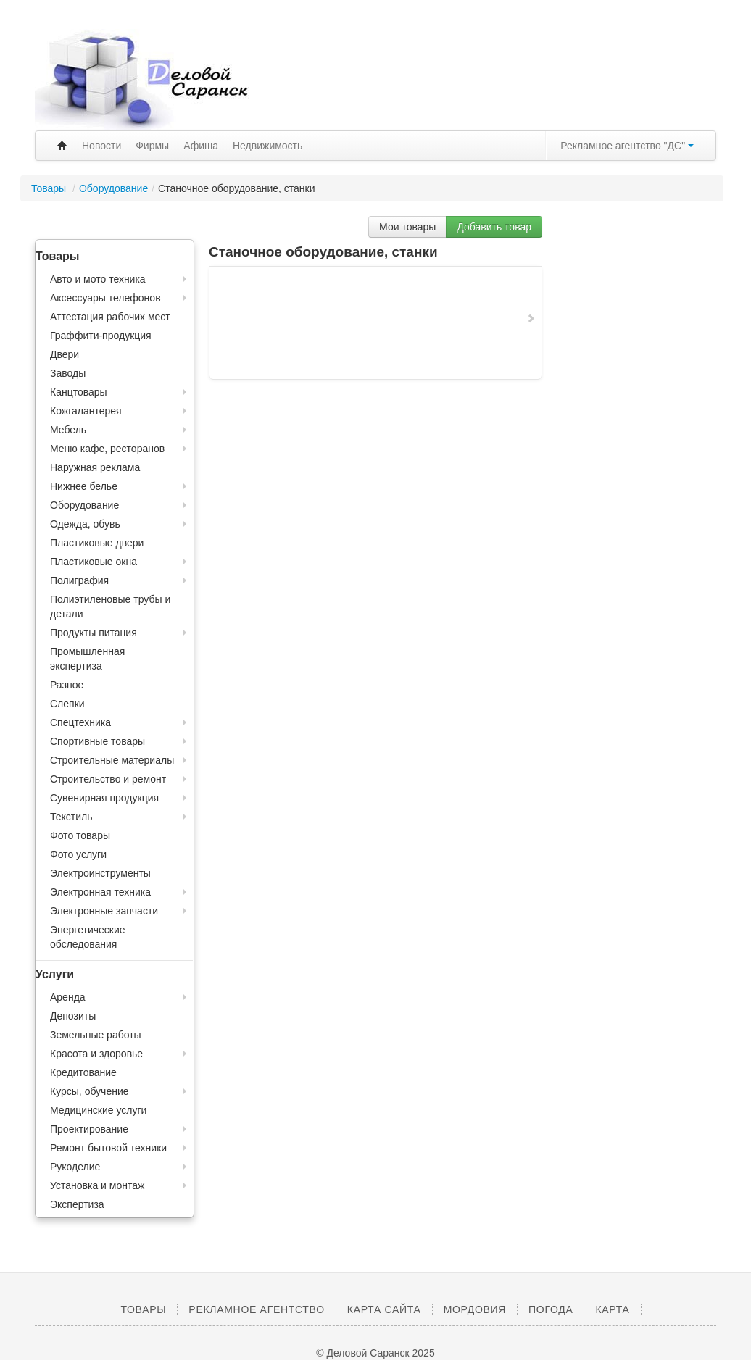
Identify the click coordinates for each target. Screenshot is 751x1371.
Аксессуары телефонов (105, 298)
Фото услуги (78, 854)
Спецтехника (80, 722)
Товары (50, 188)
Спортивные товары (97, 741)
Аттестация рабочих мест (110, 316)
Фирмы (152, 145)
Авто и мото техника (98, 279)
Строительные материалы (112, 760)
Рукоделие (75, 1166)
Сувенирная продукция (104, 798)
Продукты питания (93, 632)
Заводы (68, 373)
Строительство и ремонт (108, 779)
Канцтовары (78, 392)
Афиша (200, 145)
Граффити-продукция (101, 335)
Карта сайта (384, 1309)
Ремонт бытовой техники (108, 1148)
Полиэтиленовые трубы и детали (110, 606)
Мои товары (407, 227)
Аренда (68, 997)
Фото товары (80, 835)
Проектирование (89, 1129)
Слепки (67, 703)
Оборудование (113, 188)
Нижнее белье (83, 486)
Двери (64, 354)
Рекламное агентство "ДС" (627, 145)
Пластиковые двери (97, 543)
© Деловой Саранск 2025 (375, 1353)
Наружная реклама (95, 467)
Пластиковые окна (93, 561)
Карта (612, 1309)
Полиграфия (79, 580)
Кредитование (83, 1072)
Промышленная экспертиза (87, 659)
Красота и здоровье (96, 1053)
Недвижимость (267, 145)
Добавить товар (494, 227)
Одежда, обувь (85, 524)
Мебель (68, 430)
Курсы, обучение (89, 1091)
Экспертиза (77, 1204)
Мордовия (475, 1309)
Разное (66, 685)
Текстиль (71, 816)
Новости (101, 145)
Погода (550, 1309)
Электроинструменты (100, 873)
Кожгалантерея (86, 411)
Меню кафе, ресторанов (107, 448)
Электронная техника (100, 892)
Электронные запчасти (104, 911)
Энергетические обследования (87, 937)
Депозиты (73, 1016)
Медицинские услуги (98, 1110)
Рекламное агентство (256, 1309)
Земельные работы (95, 1035)
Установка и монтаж (97, 1185)
